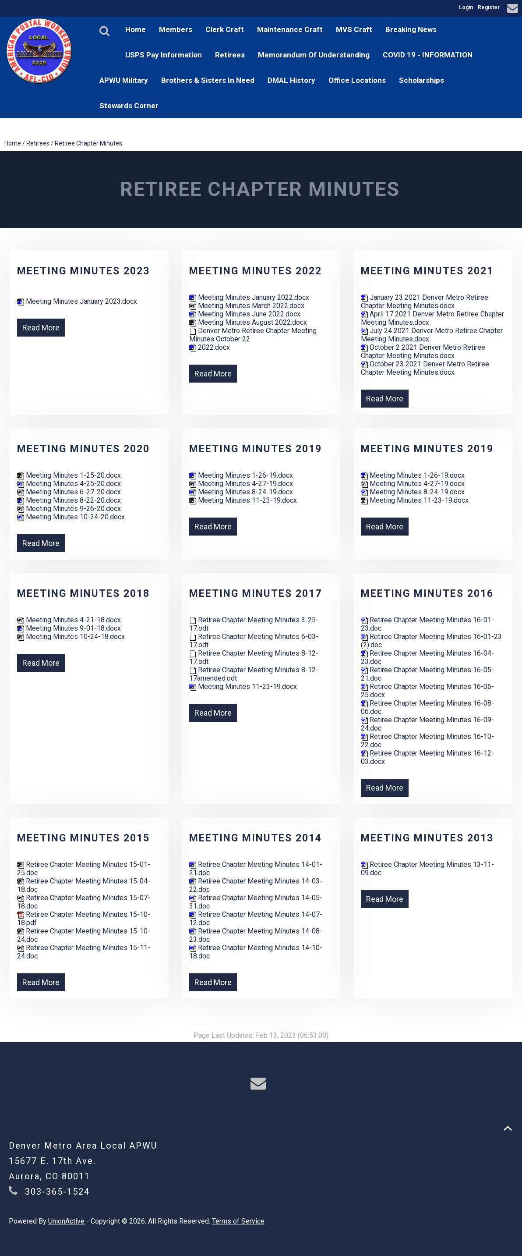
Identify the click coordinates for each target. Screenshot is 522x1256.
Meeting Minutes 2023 (83, 271)
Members (175, 29)
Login (466, 7)
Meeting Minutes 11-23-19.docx (243, 500)
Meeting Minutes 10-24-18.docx (71, 636)
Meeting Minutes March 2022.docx (246, 306)
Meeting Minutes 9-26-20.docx (69, 508)
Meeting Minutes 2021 (427, 271)
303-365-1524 (57, 1191)
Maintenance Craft (290, 29)
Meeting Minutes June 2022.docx (244, 314)
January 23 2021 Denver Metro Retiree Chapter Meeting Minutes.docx (424, 301)
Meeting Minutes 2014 (255, 838)
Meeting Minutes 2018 (83, 594)
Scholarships (421, 80)
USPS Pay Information (163, 54)
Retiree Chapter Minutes (88, 143)
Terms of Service (238, 1221)
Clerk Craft (224, 29)
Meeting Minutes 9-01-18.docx (69, 628)
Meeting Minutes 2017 (255, 594)
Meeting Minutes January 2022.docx (249, 297)
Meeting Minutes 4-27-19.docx (241, 483)
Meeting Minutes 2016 (427, 594)
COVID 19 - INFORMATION (428, 54)
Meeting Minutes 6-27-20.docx (69, 492)
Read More (41, 327)
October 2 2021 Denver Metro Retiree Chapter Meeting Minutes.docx (423, 351)
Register (489, 7)
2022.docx (209, 347)
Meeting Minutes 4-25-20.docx (69, 483)
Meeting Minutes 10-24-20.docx (71, 517)
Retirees (230, 54)
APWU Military (123, 80)
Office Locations (357, 80)
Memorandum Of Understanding (314, 54)
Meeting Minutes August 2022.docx (248, 322)
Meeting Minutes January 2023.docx (77, 301)
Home (135, 29)
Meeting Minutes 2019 (255, 449)
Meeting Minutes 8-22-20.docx (69, 500)
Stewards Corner (129, 105)
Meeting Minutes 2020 (83, 449)
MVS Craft (354, 29)
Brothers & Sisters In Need (207, 80)
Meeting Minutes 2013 (427, 838)
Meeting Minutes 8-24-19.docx (241, 492)
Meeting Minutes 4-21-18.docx (69, 620)
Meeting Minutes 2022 (255, 271)
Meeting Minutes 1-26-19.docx (241, 475)
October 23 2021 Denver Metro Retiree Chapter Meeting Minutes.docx (425, 368)
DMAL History (291, 80)
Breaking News (411, 29)
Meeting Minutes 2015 (83, 838)
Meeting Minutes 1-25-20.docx (69, 475)
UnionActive (66, 1221)
